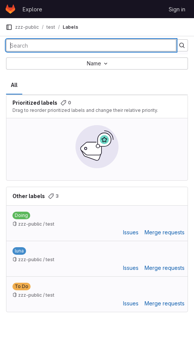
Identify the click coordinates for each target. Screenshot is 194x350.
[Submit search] (182, 45)
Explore (32, 9)
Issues (131, 232)
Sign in (177, 9)
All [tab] (14, 85)
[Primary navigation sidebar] (9, 27)
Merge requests (165, 232)
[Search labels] (91, 45)
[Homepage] (10, 9)
